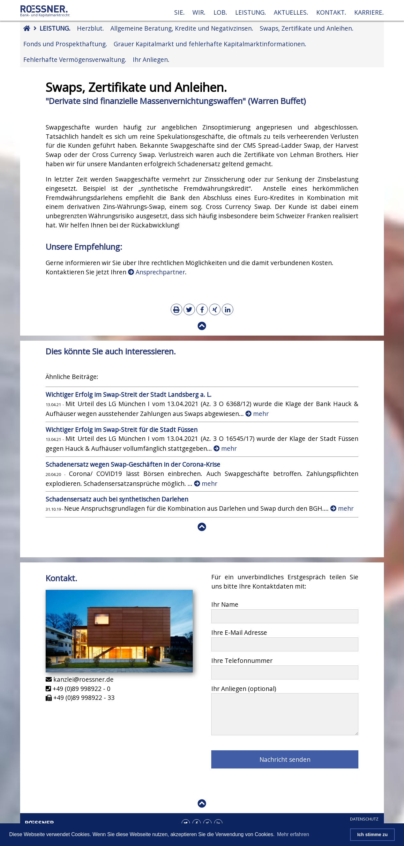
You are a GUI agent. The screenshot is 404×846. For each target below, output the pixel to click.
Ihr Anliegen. (151, 59)
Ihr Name (224, 604)
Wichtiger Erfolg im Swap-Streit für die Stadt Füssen (122, 429)
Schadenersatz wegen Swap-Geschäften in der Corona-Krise (133, 464)
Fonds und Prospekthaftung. (65, 44)
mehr (257, 413)
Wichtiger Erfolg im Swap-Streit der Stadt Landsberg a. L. (129, 394)
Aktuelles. (291, 12)
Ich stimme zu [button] (372, 834)
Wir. (199, 12)
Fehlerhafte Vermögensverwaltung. (74, 59)
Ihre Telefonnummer (242, 660)
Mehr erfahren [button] (293, 834)
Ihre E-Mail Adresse (239, 632)
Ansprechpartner (156, 272)
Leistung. (250, 12)
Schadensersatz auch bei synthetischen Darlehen (117, 499)
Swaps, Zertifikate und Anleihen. (307, 28)
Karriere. (369, 12)
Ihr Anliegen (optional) (243, 688)
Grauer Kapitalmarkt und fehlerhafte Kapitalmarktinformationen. (210, 44)
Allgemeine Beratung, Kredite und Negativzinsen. (181, 28)
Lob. (220, 12)
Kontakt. (331, 12)
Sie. (179, 12)
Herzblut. (90, 28)
